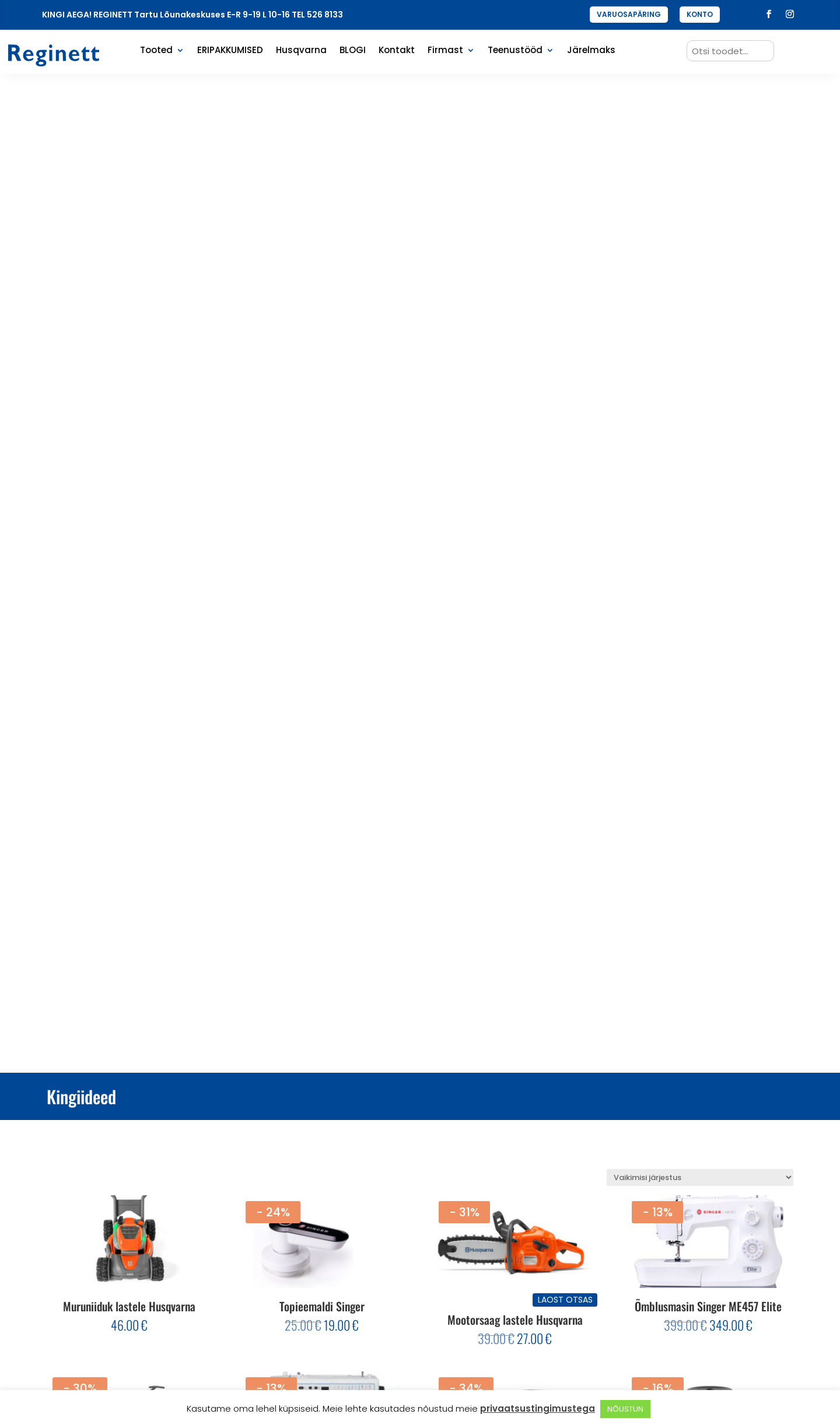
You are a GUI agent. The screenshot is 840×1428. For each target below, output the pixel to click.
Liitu (188, 1280)
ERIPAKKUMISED (230, 51)
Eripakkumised (302, 1251)
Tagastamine (494, 1287)
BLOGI (353, 51)
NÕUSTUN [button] (625, 1409)
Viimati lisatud (302, 1269)
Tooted (156, 51)
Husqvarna (301, 51)
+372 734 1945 (691, 1269)
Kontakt (397, 51)
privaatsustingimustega (537, 1408)
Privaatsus (488, 1251)
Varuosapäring (304, 1305)
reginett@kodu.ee (699, 1251)
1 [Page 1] (405, 1126)
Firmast (445, 51)
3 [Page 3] (434, 1126)
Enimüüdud (295, 1287)
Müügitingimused (502, 1269)
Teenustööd (515, 51)
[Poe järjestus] (700, 179)
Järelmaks (591, 51)
